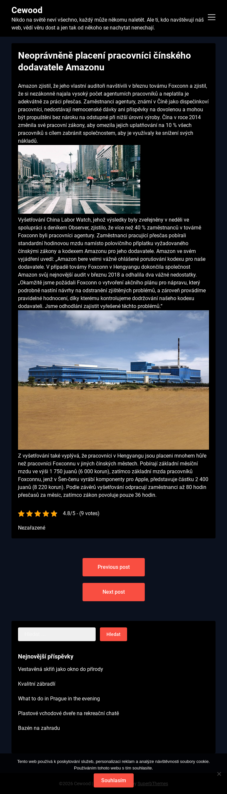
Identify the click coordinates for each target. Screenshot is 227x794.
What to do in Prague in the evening (59, 698)
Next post (114, 592)
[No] (219, 773)
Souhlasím (113, 780)
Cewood (27, 10)
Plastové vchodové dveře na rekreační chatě (68, 713)
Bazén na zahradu (39, 728)
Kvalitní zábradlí (36, 684)
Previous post (114, 567)
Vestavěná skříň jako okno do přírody (60, 669)
